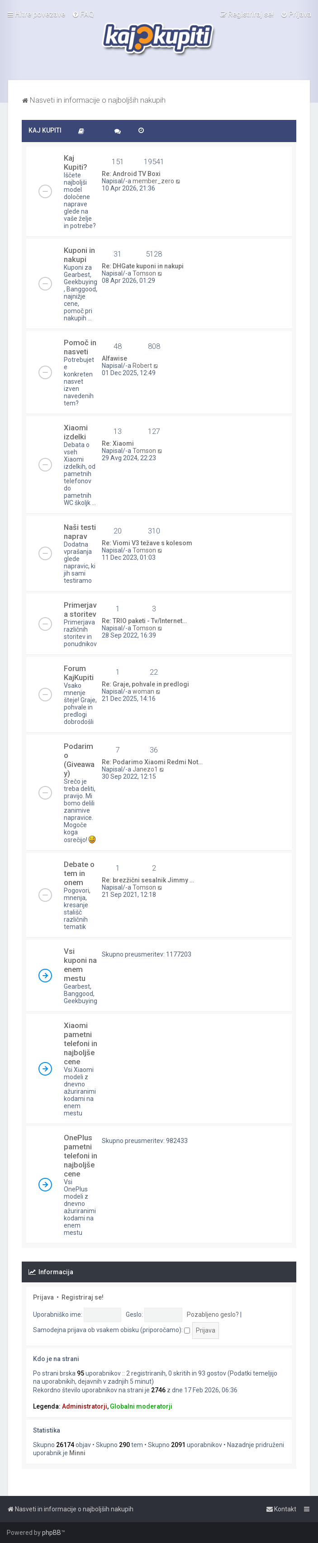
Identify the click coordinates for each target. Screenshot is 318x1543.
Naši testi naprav (80, 532)
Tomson (144, 273)
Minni (77, 1453)
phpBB (51, 1532)
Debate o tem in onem (79, 873)
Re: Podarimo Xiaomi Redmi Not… (152, 762)
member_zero (153, 181)
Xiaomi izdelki (76, 432)
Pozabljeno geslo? (213, 1314)
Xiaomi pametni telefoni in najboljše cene (80, 1043)
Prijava (43, 1297)
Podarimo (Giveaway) (79, 760)
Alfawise (114, 358)
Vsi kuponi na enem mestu (80, 965)
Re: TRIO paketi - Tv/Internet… (144, 620)
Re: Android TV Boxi (131, 173)
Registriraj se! (83, 1297)
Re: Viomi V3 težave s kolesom (147, 543)
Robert (142, 365)
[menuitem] (83, 14)
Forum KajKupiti (79, 673)
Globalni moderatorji (141, 1406)
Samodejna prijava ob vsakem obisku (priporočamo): (111, 1329)
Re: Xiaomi (118, 443)
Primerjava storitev (80, 609)
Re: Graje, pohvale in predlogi (145, 684)
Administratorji (84, 1406)
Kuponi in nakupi (79, 255)
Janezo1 (145, 769)
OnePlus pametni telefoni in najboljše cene (80, 1155)
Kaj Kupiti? (75, 162)
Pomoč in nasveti (80, 347)
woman (143, 691)
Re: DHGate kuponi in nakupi (143, 266)
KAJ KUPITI (45, 130)
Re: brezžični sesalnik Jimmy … (148, 880)
